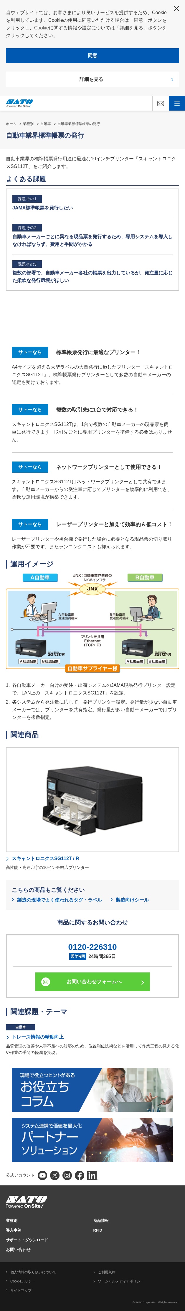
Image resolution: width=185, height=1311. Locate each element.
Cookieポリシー (22, 1281)
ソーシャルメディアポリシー (121, 1281)
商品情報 (101, 1220)
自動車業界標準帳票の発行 (78, 124)
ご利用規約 (106, 1272)
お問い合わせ (18, 1249)
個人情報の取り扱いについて (33, 1272)
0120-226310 (92, 947)
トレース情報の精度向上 (38, 1037)
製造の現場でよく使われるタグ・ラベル (59, 899)
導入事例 (13, 1230)
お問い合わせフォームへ (94, 982)
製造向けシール (132, 899)
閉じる (176, 8)
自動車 (45, 124)
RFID (97, 1230)
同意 (92, 55)
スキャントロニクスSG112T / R (45, 858)
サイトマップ (21, 1290)
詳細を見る (91, 79)
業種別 (28, 124)
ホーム (11, 124)
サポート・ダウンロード (27, 1240)
